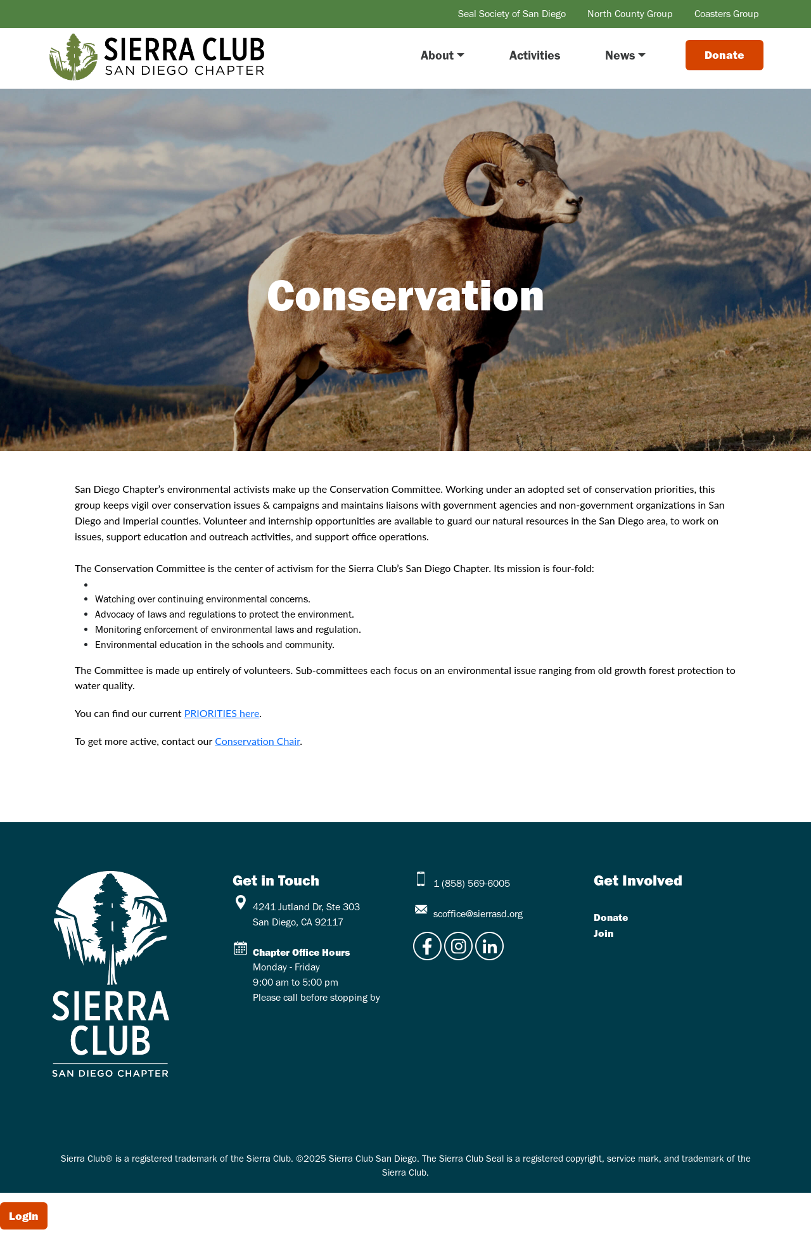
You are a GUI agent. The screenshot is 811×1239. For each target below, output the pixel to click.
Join (603, 933)
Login (24, 1216)
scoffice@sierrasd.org (478, 914)
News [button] (620, 55)
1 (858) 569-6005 (471, 883)
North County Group (630, 14)
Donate (611, 917)
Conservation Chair (257, 741)
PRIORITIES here (222, 713)
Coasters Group (726, 14)
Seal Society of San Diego (512, 14)
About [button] (437, 55)
